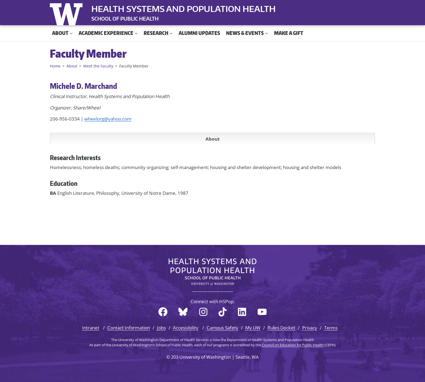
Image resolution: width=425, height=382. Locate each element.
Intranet (90, 328)
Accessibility (185, 328)
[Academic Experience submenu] (136, 33)
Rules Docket (281, 328)
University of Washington (67, 13)
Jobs (161, 328)
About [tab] (212, 139)
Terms (331, 328)
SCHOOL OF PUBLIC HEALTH (125, 18)
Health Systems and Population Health (183, 9)
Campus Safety (222, 328)
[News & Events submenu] (266, 33)
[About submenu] (71, 33)
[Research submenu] (171, 33)
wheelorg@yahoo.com (107, 119)
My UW (252, 328)
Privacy (309, 328)
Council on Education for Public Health (293, 344)
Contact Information (128, 328)
